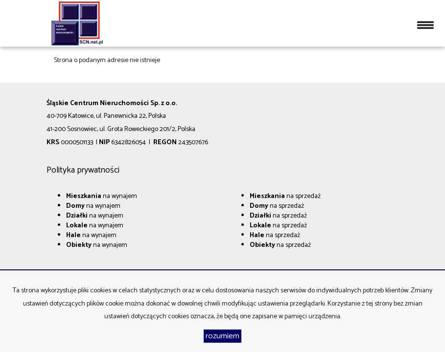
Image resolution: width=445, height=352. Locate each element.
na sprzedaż (285, 196)
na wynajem (101, 196)
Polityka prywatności (83, 170)
